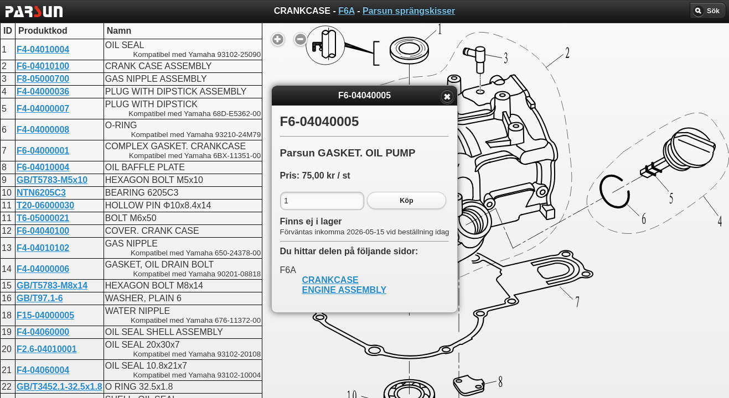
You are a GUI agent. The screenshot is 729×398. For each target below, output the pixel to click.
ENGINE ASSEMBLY (344, 290)
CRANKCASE (330, 280)
